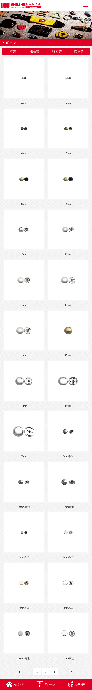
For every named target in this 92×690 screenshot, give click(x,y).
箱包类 (57, 51)
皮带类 (79, 51)
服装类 (35, 51)
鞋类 (12, 51)
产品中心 (46, 684)
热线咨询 (77, 684)
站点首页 (15, 684)
